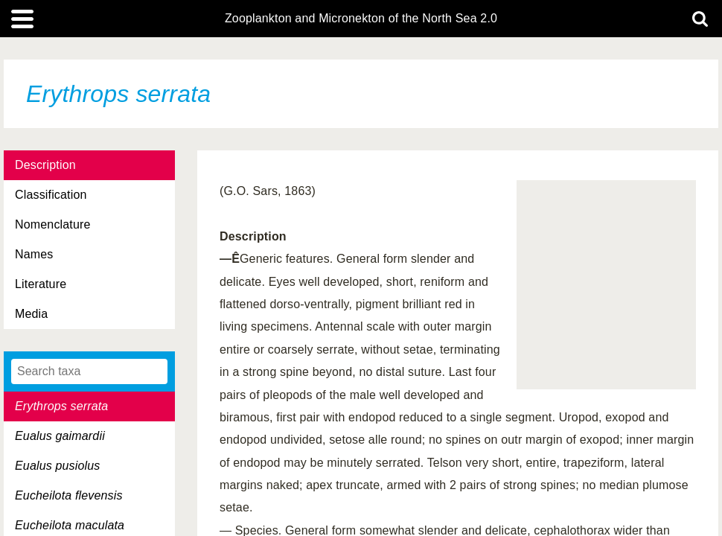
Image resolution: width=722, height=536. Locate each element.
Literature (40, 284)
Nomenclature (53, 224)
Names (34, 254)
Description (45, 165)
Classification (51, 194)
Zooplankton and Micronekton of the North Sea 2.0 (361, 19)
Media (31, 313)
